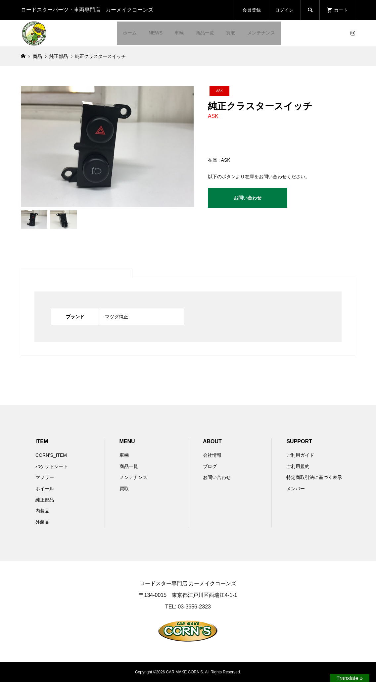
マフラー (44, 477)
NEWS (156, 32)
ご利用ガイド (300, 455)
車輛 (179, 32)
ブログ (210, 466)
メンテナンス (261, 32)
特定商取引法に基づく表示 (314, 477)
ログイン (284, 10)
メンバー (295, 488)
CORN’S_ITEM (51, 455)
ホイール (44, 488)
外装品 (42, 522)
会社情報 (212, 455)
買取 (230, 32)
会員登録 (251, 10)
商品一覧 (205, 32)
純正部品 (44, 499)
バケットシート (51, 466)
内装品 (42, 510)
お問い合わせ (247, 197)
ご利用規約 (297, 466)
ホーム (130, 32)
